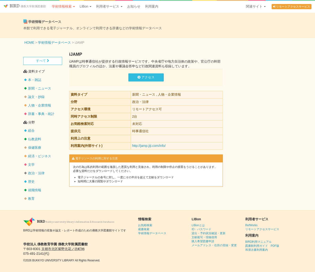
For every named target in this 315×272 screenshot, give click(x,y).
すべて (42, 61)
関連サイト (256, 6)
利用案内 (151, 6)
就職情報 (34, 190)
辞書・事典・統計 (41, 114)
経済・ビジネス (39, 156)
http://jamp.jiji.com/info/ (149, 146)
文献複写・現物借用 (204, 237)
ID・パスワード (201, 229)
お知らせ (133, 6)
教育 (31, 198)
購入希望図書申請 (203, 241)
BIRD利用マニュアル (258, 241)
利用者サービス (109, 6)
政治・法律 (36, 173)
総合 (31, 130)
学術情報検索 (63, 6)
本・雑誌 (34, 80)
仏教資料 (34, 139)
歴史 (31, 181)
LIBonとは (198, 225)
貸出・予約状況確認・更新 (208, 233)
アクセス (146, 77)
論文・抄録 (36, 97)
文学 (31, 164)
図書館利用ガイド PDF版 (262, 245)
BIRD (25, 6)
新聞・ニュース (39, 88)
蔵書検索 (143, 229)
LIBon (85, 6)
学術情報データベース (152, 233)
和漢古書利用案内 (256, 249)
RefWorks (251, 225)
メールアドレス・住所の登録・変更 (214, 245)
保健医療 (34, 147)
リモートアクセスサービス (291, 6)
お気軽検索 (145, 225)
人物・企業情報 (39, 105)
